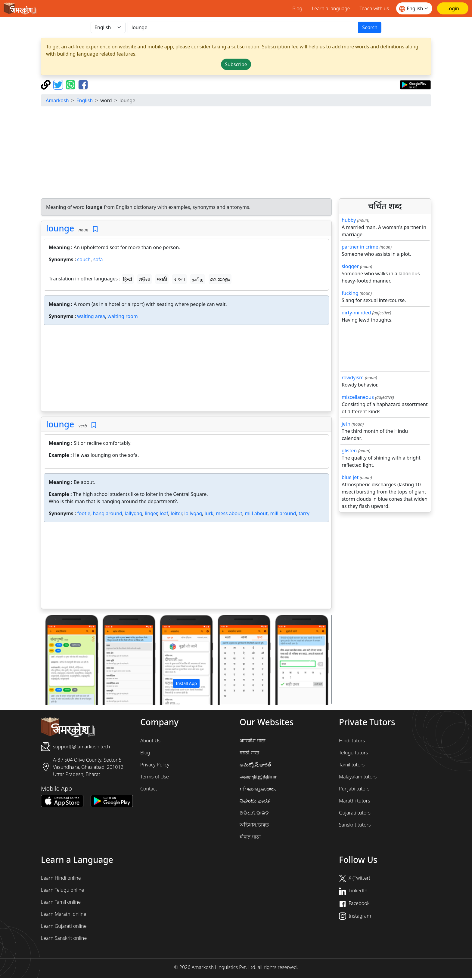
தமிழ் (197, 279)
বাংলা (179, 279)
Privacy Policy (154, 764)
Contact (148, 788)
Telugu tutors (353, 752)
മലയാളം (220, 279)
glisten (349, 450)
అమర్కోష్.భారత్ (255, 764)
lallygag (133, 513)
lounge (60, 228)
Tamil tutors (352, 764)
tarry (304, 513)
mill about (256, 513)
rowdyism (353, 377)
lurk (209, 513)
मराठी (162, 279)
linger (151, 513)
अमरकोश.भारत (253, 740)
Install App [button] (186, 683)
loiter (176, 513)
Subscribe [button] (236, 64)
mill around (283, 513)
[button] (63, 659)
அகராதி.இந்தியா (258, 776)
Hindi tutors (352, 740)
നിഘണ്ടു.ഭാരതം (258, 788)
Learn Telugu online (62, 890)
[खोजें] (243, 27)
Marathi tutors (354, 800)
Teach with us (374, 8)
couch (84, 259)
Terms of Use (154, 776)
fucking (350, 293)
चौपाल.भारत (250, 836)
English (84, 100)
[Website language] (414, 8)
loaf (164, 513)
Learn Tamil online (61, 902)
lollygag (193, 513)
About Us (150, 740)
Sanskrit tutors (355, 824)
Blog (297, 8)
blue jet (350, 477)
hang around (107, 513)
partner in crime (360, 246)
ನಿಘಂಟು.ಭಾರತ (255, 800)
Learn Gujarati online (64, 926)
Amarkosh (57, 100)
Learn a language (331, 8)
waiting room (123, 316)
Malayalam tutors (358, 776)
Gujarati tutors (355, 812)
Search (369, 27)
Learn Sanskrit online (64, 938)
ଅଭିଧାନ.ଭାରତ (254, 812)
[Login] (452, 8)
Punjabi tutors (354, 788)
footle (83, 513)
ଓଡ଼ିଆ (144, 279)
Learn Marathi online (63, 914)
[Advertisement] (236, 153)
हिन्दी (127, 279)
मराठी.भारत (249, 752)
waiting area (91, 316)
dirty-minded (356, 312)
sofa (98, 259)
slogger (350, 266)
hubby (349, 220)
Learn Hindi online (61, 878)
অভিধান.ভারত (254, 824)
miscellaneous (358, 397)
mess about (229, 513)
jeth (346, 423)
